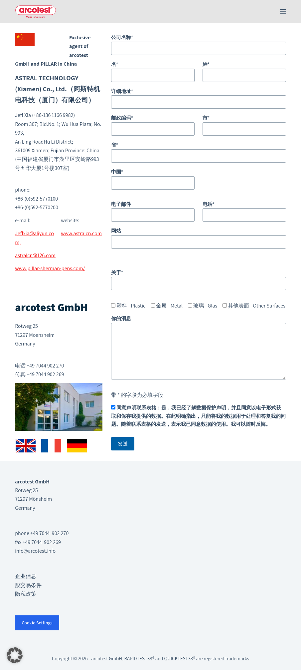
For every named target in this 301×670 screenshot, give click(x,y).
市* (244, 123)
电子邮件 (153, 209)
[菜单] (283, 12)
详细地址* (198, 96)
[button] (14, 655)
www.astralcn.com (81, 233)
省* (198, 150)
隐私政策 (25, 593)
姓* (244, 69)
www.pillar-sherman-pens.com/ (50, 268)
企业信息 (25, 576)
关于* (198, 278)
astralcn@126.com (35, 255)
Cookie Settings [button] (37, 623)
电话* (244, 209)
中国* (153, 177)
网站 (198, 236)
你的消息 (198, 347)
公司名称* (198, 42)
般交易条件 (28, 585)
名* (153, 69)
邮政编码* (153, 123)
